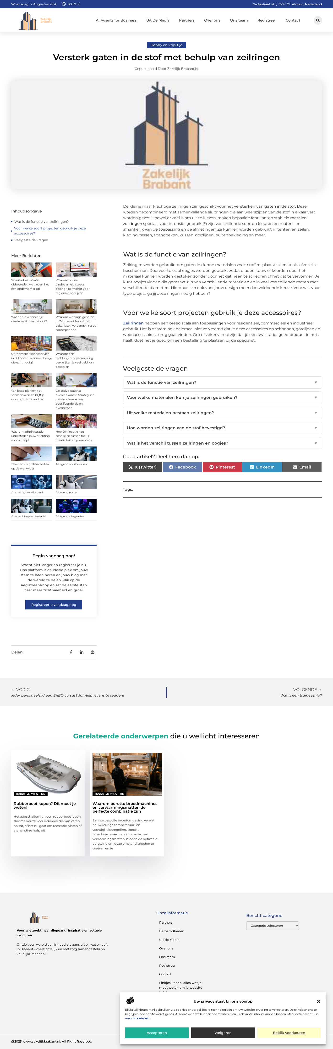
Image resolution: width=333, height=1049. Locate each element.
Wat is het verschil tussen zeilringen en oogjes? (222, 443)
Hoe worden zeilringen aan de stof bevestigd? (222, 428)
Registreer (266, 20)
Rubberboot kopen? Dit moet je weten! (45, 805)
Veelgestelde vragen (31, 240)
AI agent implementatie (28, 516)
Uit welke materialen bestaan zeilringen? (222, 413)
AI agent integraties (70, 516)
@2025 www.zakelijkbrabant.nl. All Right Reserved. (51, 1041)
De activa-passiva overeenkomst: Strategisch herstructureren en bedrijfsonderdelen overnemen (75, 399)
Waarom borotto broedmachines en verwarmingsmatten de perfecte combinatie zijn (125, 807)
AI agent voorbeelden (71, 464)
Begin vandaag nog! (54, 555)
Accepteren (157, 1033)
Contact (293, 20)
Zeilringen (133, 323)
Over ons (212, 20)
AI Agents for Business (116, 20)
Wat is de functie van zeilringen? (41, 221)
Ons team (239, 20)
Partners (187, 20)
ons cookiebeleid (137, 1018)
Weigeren (223, 1033)
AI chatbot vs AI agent (27, 492)
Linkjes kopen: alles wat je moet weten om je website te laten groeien (180, 987)
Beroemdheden (171, 931)
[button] (318, 1001)
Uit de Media (169, 940)
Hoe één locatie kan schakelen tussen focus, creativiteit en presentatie (74, 436)
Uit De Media (157, 20)
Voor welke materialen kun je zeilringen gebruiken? (222, 398)
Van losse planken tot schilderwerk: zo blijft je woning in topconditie (27, 395)
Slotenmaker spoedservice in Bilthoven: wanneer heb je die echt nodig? (31, 358)
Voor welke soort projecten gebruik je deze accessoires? (50, 230)
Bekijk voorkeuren (289, 1033)
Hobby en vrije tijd (167, 45)
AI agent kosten (67, 492)
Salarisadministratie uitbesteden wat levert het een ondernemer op (30, 284)
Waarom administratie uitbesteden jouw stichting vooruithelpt (30, 436)
